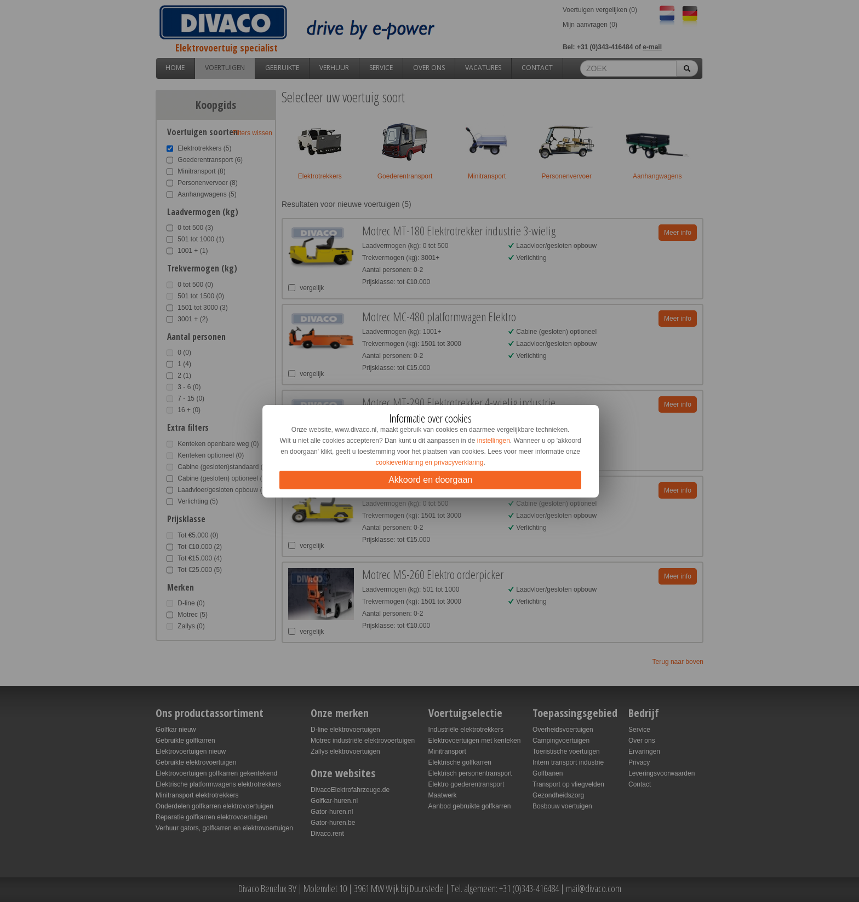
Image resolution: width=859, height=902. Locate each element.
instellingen (493, 440)
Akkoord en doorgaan (430, 479)
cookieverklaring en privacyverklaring (430, 462)
